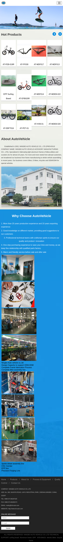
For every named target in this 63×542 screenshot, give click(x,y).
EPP (35, 537)
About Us (25, 479)
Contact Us (15, 483)
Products (13, 479)
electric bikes (52, 537)
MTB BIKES (42, 537)
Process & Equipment (42, 479)
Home (3, 479)
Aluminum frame (26, 537)
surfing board (14, 537)
